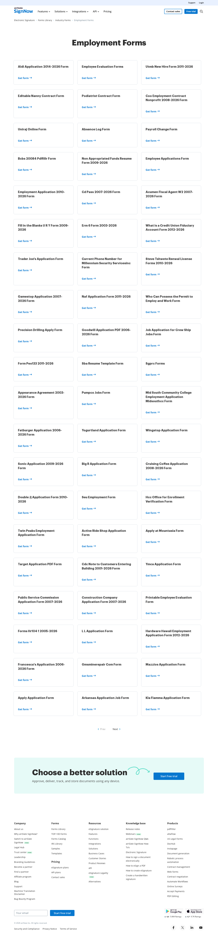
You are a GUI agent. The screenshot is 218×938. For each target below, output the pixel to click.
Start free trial (169, 778)
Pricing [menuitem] (107, 11)
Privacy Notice (50, 928)
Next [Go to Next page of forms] (115, 731)
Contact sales (173, 11)
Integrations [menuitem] (79, 11)
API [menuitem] (95, 11)
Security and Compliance (27, 928)
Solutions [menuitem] (60, 11)
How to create (139, 870)
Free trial (191, 11)
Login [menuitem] (201, 2)
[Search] (201, 11)
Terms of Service (68, 928)
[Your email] (31, 913)
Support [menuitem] (191, 2)
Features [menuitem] (43, 11)
